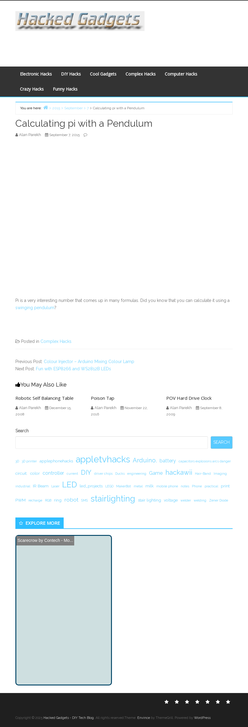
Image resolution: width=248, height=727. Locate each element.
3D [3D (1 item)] (17, 461)
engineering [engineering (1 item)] (136, 473)
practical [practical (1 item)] (211, 486)
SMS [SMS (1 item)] (84, 500)
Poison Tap (102, 398)
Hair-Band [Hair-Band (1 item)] (203, 473)
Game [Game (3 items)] (156, 473)
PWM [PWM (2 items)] (20, 500)
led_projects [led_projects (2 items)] (91, 485)
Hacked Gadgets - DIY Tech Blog (68, 718)
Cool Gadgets (103, 74)
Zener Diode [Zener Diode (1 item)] (218, 500)
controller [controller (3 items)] (53, 473)
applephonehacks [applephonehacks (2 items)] (56, 460)
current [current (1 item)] (72, 473)
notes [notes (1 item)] (185, 486)
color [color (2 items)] (35, 473)
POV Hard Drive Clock (188, 398)
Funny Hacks (65, 89)
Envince (143, 718)
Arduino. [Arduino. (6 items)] (145, 460)
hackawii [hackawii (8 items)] (178, 472)
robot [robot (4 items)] (71, 499)
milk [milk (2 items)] (149, 485)
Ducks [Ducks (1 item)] (120, 473)
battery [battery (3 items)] (168, 461)
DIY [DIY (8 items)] (86, 472)
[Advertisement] (123, 44)
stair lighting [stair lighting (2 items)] (149, 500)
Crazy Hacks (32, 89)
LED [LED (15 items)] (69, 484)
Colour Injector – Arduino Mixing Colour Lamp (89, 361)
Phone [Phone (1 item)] (197, 486)
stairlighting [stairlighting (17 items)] (113, 498)
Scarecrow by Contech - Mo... (45, 540)
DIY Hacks (71, 74)
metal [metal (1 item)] (138, 486)
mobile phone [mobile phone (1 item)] (167, 486)
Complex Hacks (141, 74)
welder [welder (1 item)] (185, 500)
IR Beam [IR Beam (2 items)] (41, 485)
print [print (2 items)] (225, 485)
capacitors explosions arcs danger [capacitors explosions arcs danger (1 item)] (205, 461)
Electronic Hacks (36, 74)
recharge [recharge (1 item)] (35, 500)
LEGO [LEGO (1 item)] (109, 486)
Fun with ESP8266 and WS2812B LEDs (73, 368)
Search (22, 430)
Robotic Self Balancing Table (44, 398)
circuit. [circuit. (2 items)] (21, 473)
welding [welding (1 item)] (200, 500)
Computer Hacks (181, 74)
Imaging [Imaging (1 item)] (220, 473)
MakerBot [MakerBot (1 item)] (123, 486)
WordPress (202, 718)
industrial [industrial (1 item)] (22, 486)
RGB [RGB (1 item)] (48, 500)
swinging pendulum (34, 307)
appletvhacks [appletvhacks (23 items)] (103, 459)
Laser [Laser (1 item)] (55, 486)
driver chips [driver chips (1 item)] (103, 473)
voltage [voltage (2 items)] (171, 500)
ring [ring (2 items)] (58, 500)
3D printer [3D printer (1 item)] (29, 461)
